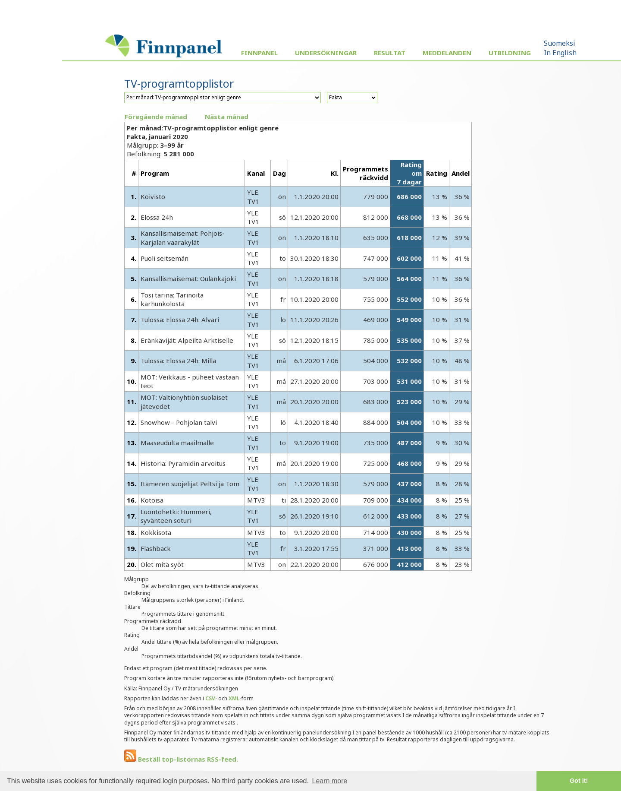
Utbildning (510, 52)
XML (234, 698)
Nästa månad (226, 116)
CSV (210, 698)
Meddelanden (447, 52)
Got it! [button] (579, 780)
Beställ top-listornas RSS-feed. (181, 759)
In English (560, 52)
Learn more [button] (330, 781)
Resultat (389, 52)
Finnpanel (259, 52)
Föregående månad (156, 116)
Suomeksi (559, 43)
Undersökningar (326, 52)
